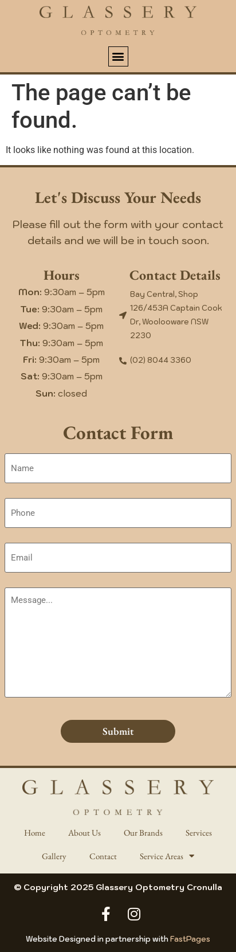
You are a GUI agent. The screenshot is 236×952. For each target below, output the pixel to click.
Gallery (54, 856)
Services (199, 832)
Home (34, 832)
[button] (118, 56)
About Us (84, 832)
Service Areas (167, 856)
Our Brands (143, 832)
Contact (103, 856)
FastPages (190, 939)
